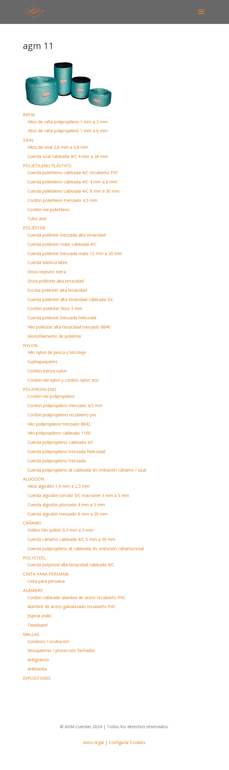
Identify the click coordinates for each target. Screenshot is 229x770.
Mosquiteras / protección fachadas (61, 650)
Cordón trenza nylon (47, 371)
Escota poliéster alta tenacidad (57, 290)
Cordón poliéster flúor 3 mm (54, 308)
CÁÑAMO (32, 523)
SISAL (28, 140)
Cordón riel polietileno (48, 209)
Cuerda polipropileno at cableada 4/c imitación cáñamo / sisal (86, 470)
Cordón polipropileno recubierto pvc (62, 415)
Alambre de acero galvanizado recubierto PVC (71, 606)
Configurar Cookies (127, 742)
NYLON (30, 345)
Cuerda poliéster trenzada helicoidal (61, 317)
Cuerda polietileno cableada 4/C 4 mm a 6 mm (72, 182)
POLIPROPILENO (39, 389)
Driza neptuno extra (46, 271)
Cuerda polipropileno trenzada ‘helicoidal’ (66, 451)
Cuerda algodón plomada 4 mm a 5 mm (66, 504)
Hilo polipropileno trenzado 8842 (58, 424)
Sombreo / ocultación (48, 641)
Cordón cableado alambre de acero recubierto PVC (76, 597)
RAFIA (29, 114)
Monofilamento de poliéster (54, 336)
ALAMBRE (33, 590)
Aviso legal (93, 742)
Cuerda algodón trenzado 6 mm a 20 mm (67, 514)
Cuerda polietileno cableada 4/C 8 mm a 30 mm (73, 191)
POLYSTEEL (34, 558)
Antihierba (37, 669)
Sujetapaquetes (42, 361)
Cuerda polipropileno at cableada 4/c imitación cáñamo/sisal (85, 548)
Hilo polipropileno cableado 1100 (59, 433)
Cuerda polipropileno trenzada (56, 461)
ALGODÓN (33, 479)
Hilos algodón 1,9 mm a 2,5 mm (58, 486)
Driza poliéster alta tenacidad (55, 281)
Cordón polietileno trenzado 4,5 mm (62, 200)
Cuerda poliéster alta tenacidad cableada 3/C (70, 299)
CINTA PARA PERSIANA (46, 574)
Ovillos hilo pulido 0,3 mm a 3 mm (60, 530)
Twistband (37, 625)
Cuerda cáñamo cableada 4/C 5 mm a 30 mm (71, 539)
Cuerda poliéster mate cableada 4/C (62, 244)
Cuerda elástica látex (47, 262)
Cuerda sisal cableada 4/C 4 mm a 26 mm (67, 156)
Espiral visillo (39, 616)
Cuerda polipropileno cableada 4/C (60, 442)
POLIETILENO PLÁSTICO (47, 165)
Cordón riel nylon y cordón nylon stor (63, 380)
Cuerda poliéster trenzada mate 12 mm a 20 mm (74, 253)
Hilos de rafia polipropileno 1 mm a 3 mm (67, 122)
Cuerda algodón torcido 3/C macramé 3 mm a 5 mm (78, 495)
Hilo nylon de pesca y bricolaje (56, 352)
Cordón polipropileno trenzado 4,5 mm (65, 405)
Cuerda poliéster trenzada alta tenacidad (66, 235)
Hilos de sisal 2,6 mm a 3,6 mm (57, 147)
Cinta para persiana (46, 581)
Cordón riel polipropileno (51, 396)
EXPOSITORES (37, 678)
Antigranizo (38, 659)
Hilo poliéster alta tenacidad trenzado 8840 (68, 327)
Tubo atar (37, 218)
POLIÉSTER (34, 228)
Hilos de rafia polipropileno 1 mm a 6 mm (67, 131)
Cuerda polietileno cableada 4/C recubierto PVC (72, 172)
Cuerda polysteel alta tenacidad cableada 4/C (70, 564)
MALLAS (31, 634)
